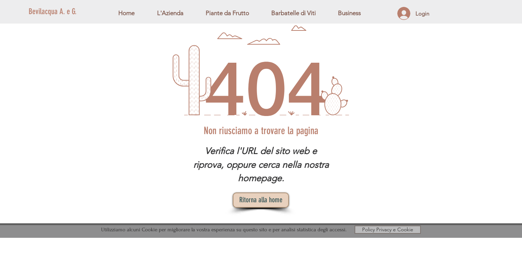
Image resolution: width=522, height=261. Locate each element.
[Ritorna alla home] (261, 200)
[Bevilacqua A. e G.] (81, 11)
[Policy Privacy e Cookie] (388, 229)
